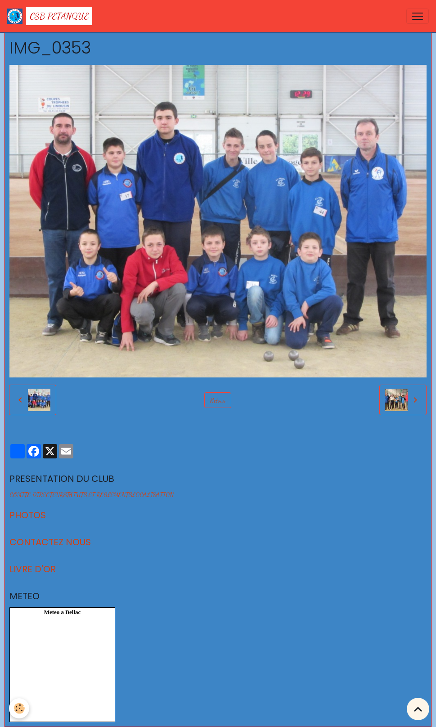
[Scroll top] (418, 709)
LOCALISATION (153, 494)
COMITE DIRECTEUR (36, 494)
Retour (217, 400)
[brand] (49, 16)
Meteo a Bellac (62, 612)
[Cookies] (19, 708)
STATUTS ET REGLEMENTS (97, 494)
